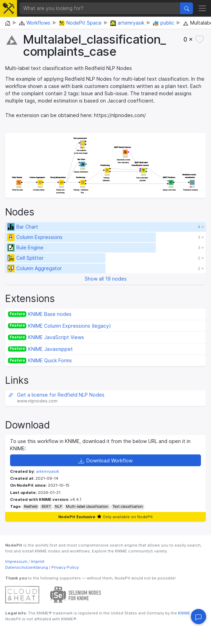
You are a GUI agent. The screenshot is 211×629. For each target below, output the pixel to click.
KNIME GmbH (190, 613)
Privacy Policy (65, 567)
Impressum (16, 561)
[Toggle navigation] (202, 8)
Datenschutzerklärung (26, 567)
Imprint (37, 561)
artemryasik (47, 471)
